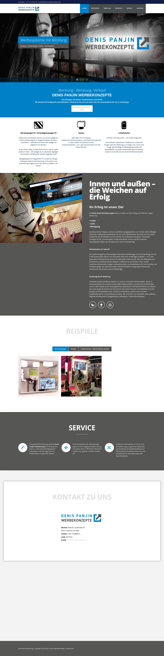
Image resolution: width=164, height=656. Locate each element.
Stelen (73, 349)
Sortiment (95, 8)
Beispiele (118, 8)
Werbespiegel (60, 349)
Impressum (70, 648)
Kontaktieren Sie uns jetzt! (82, 108)
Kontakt (140, 8)
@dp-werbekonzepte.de (78, 540)
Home (84, 8)
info (68, 540)
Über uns (107, 8)
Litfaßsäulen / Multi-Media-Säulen (95, 349)
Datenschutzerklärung (26, 648)
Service (129, 8)
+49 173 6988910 (31, 2)
